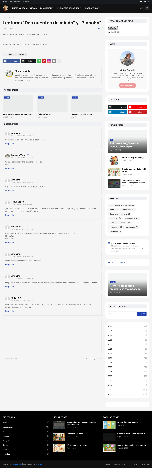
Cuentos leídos (21, 54)
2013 (127, 376)
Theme (39, 464)
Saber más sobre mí (127, 85)
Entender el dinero (75, 434)
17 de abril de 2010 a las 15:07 (22, 183)
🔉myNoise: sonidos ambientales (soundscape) (134, 181)
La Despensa (91, 8)
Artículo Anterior (10, 358)
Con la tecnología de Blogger (122, 243)
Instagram (49, 61)
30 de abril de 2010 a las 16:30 (22, 301)
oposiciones (116, 227)
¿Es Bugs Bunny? (44, 114)
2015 (127, 367)
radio (114, 209)
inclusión (26, 454)
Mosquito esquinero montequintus (18, 114)
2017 (127, 358)
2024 (127, 335)
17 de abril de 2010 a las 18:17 (22, 205)
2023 (127, 340)
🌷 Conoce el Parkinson (77, 445)
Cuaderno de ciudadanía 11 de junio (134, 170)
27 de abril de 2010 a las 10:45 (22, 279)
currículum (132, 227)
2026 (127, 326)
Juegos (26, 436)
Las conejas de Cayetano (81, 114)
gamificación (26, 427)
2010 (127, 389)
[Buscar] (122, 314)
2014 (127, 371)
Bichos (11, 17)
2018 (127, 353)
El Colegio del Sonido (68, 8)
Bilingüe (26, 440)
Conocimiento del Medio (122, 205)
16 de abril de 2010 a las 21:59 (22, 158)
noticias (125, 222)
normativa (115, 231)
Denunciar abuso (118, 262)
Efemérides (128, 209)
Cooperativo (132, 218)
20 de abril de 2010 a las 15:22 (22, 229)
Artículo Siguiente (93, 358)
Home (5, 2)
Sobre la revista (14, 2)
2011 (127, 385)
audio (113, 222)
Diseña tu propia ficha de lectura (131, 434)
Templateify (16, 464)
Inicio (5, 17)
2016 (127, 362)
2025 (127, 330)
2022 (127, 344)
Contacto (25, 2)
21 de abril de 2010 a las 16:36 (22, 257)
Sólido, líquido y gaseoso (128, 422)
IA (26, 431)
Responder (9, 143)
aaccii (26, 449)
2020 (127, 349)
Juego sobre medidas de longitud (131, 445)
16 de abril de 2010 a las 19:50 (22, 136)
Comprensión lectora (120, 214)
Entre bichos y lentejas (24, 8)
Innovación (46, 8)
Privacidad (145, 464)
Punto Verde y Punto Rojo (133, 157)
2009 (127, 394)
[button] (141, 8)
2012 (127, 380)
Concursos (115, 218)
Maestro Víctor (23, 71)
